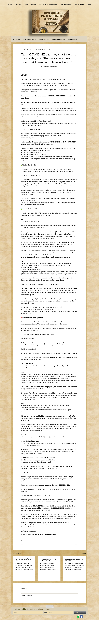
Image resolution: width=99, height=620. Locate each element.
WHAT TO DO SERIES (29, 39)
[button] (18, 4)
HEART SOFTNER (73, 39)
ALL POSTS (16, 39)
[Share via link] (25, 540)
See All (84, 553)
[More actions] (77, 50)
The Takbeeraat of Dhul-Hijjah (23, 560)
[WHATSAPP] (78, 616)
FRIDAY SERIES (43, 39)
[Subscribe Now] (80, 612)
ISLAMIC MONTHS (26, 535)
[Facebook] (81, 616)
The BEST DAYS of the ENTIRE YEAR (48, 560)
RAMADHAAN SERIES (58, 39)
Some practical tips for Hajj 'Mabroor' (74, 560)
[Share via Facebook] (21, 540)
